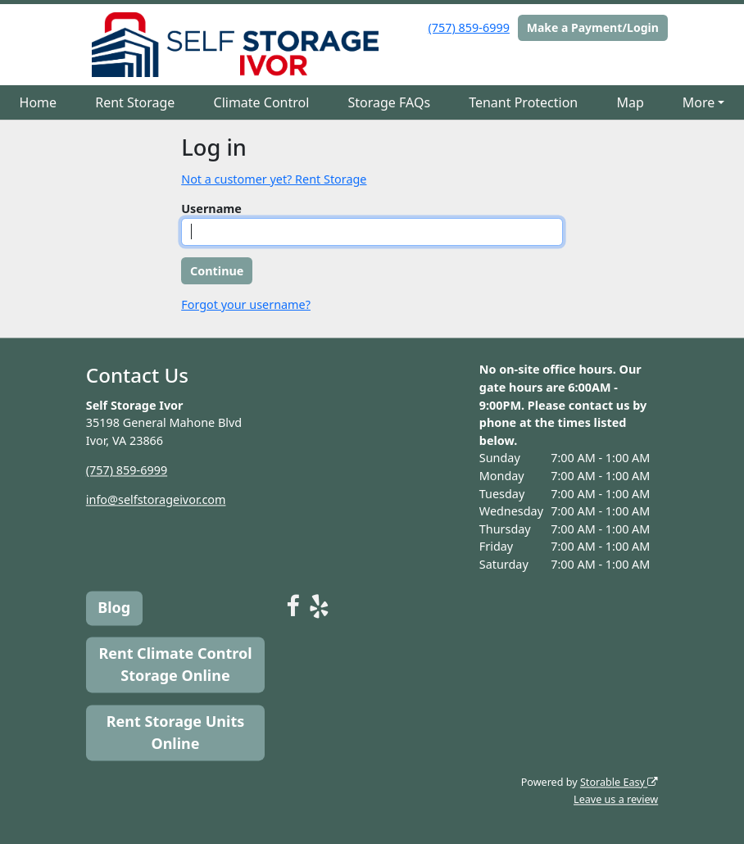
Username (211, 208)
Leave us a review (616, 800)
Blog (114, 608)
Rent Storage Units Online (176, 732)
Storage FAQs (388, 102)
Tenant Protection (523, 102)
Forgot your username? (246, 304)
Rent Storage (135, 102)
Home (38, 102)
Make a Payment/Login (593, 27)
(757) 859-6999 (469, 27)
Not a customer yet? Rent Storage (273, 179)
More (699, 102)
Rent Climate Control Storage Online (175, 665)
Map (629, 102)
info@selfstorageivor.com (156, 499)
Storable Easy (619, 782)
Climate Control (262, 102)
